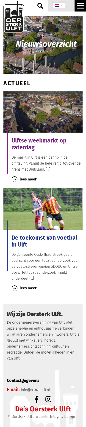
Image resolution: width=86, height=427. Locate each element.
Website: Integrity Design (55, 416)
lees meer (24, 179)
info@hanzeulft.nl (35, 390)
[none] (58, 5)
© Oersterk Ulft (20, 416)
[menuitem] (58, 5)
